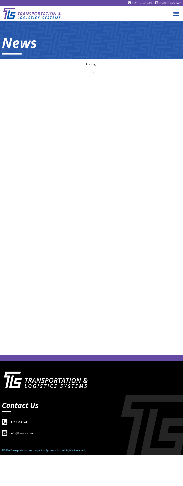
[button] (176, 14)
